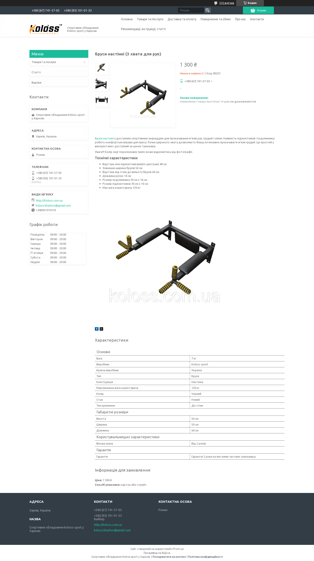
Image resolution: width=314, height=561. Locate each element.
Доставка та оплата (182, 19)
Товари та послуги (150, 19)
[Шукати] (208, 10)
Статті (36, 72)
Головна (127, 19)
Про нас (240, 19)
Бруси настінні (104, 138)
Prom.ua (178, 548)
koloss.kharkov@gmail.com (53, 205)
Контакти (257, 19)
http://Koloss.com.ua (49, 200)
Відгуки (36, 82)
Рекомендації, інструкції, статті (143, 29)
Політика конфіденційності (205, 556)
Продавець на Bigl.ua (157, 552)
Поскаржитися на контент (169, 556)
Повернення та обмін (216, 19)
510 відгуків (226, 3)
